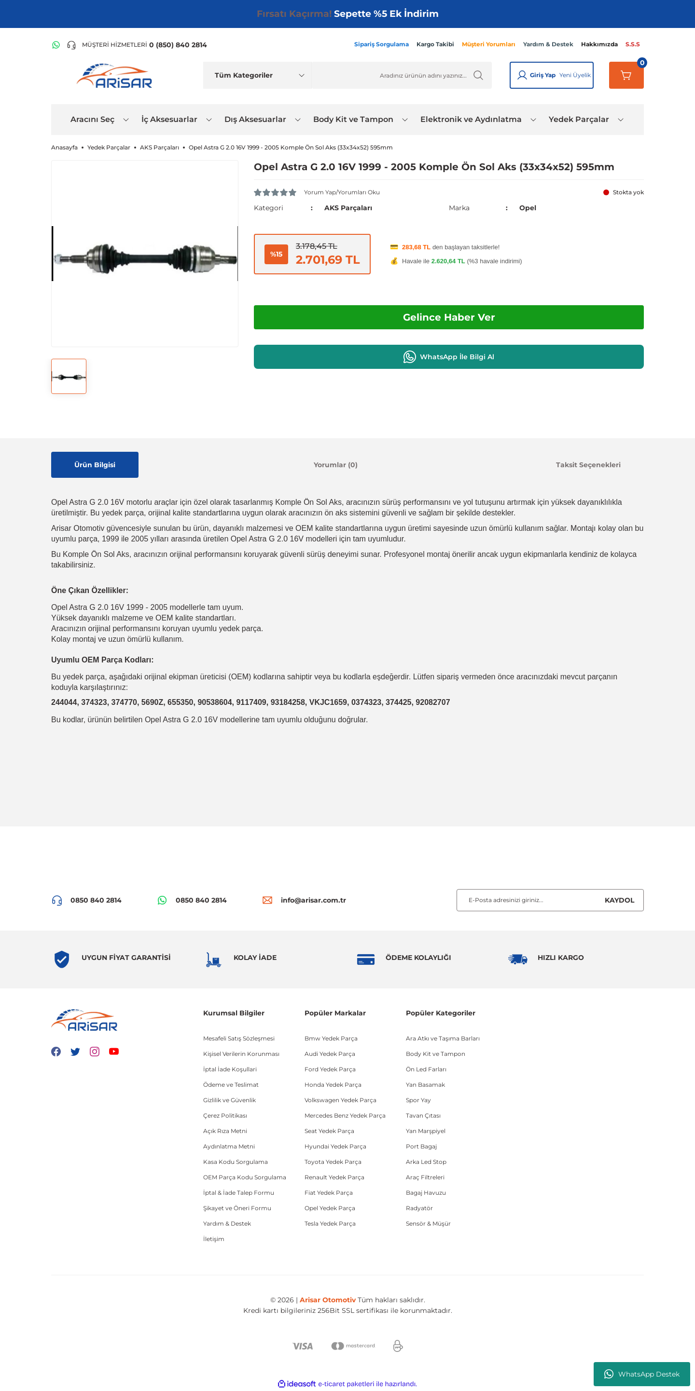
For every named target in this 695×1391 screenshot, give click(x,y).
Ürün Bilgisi (94, 464)
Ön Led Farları (426, 1069)
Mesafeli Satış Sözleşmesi (239, 1038)
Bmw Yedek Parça (331, 1038)
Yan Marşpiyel (425, 1130)
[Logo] (116, 75)
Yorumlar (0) (336, 464)
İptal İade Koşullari (230, 1069)
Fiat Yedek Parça (329, 1192)
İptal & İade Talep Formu (238, 1192)
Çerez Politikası (225, 1115)
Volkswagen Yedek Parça (340, 1100)
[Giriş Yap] (522, 75)
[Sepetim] (626, 75)
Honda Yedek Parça (333, 1084)
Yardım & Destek (227, 1223)
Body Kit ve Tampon (435, 1053)
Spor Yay (418, 1100)
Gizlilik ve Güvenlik (229, 1100)
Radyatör (419, 1208)
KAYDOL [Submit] (619, 900)
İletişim (213, 1238)
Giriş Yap (543, 75)
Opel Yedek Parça (330, 1208)
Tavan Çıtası (423, 1115)
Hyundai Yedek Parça (335, 1146)
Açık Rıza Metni (225, 1130)
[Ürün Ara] (402, 75)
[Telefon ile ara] (137, 45)
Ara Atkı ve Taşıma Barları (443, 1038)
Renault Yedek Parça (334, 1177)
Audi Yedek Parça (330, 1053)
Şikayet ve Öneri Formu (237, 1208)
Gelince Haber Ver (449, 317)
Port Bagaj (421, 1146)
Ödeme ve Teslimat (231, 1084)
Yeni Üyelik (575, 75)
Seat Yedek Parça (329, 1130)
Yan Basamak (425, 1084)
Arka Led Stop (426, 1161)
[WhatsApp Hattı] (56, 45)
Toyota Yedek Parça (333, 1161)
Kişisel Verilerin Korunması (241, 1053)
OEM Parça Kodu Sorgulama (244, 1177)
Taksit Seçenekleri (588, 464)
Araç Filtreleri (425, 1177)
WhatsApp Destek (642, 1374)
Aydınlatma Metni (229, 1146)
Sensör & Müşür (428, 1223)
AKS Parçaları (348, 207)
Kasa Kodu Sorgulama (235, 1161)
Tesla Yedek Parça (330, 1223)
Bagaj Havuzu (426, 1192)
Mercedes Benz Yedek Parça (345, 1115)
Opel (527, 207)
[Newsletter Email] (550, 900)
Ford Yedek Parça (330, 1069)
